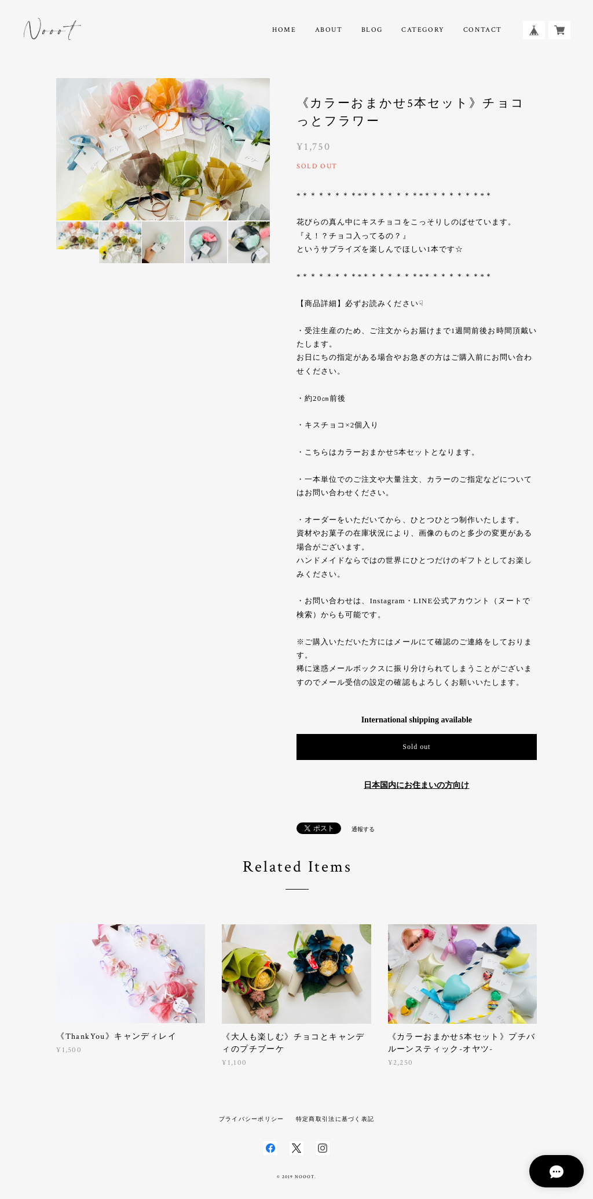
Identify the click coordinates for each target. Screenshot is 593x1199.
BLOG (372, 29)
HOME (284, 29)
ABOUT (329, 29)
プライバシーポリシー (251, 1119)
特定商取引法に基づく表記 (335, 1119)
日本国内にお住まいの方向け (416, 785)
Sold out (416, 747)
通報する (363, 829)
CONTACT (482, 29)
